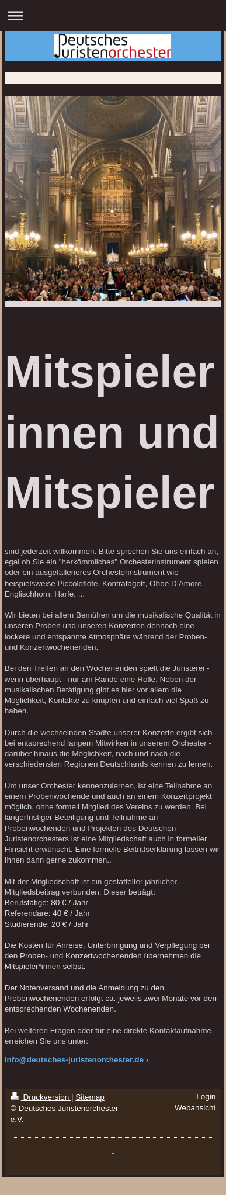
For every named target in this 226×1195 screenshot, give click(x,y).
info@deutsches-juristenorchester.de (74, 1059)
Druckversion (41, 1097)
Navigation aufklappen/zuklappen (113, 15)
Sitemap (90, 1097)
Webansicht (195, 1107)
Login (205, 1096)
